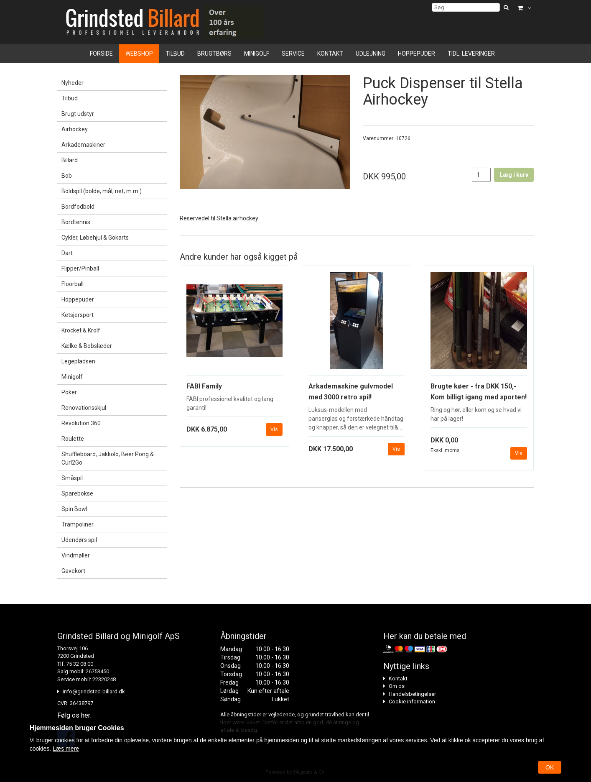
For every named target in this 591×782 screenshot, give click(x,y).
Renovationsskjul (83, 407)
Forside (101, 53)
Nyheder (72, 82)
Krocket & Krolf (80, 330)
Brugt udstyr (77, 113)
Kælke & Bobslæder (86, 345)
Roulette (72, 438)
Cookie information (412, 701)
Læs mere (66, 748)
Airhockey (74, 129)
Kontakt (330, 53)
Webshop (139, 53)
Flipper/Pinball (80, 268)
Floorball (72, 284)
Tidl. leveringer (471, 53)
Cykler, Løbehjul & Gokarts (95, 237)
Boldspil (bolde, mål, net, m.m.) (101, 191)
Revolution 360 (81, 423)
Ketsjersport (77, 315)
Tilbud (175, 53)
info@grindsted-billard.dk (94, 691)
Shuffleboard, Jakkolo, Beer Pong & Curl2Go (107, 458)
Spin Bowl (74, 509)
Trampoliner (77, 524)
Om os (397, 686)
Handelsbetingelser (412, 694)
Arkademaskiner (83, 144)
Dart (67, 253)
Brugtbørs (214, 53)
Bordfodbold (77, 206)
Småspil (72, 478)
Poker (69, 392)
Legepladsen (78, 361)
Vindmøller (75, 555)
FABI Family (204, 386)
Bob (66, 175)
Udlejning (370, 53)
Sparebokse (77, 493)
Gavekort (73, 570)
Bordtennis (75, 222)
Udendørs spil (79, 540)
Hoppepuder (416, 53)
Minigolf (256, 53)
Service (293, 53)
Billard (69, 160)
